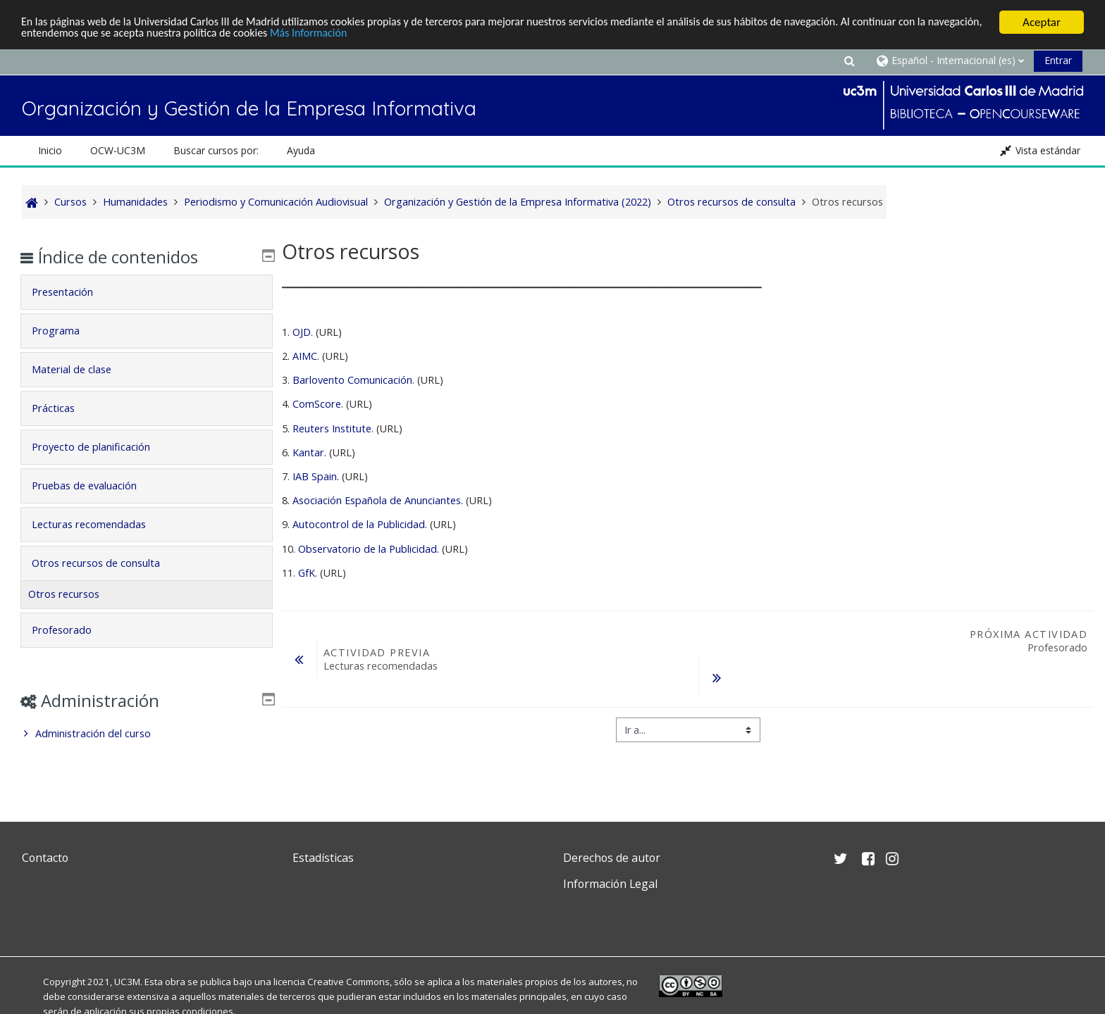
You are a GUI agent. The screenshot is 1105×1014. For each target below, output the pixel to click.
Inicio (50, 150)
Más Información (388, 34)
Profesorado (71, 630)
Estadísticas (323, 857)
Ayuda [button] (301, 150)
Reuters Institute (331, 428)
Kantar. (310, 452)
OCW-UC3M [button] (117, 150)
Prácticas (63, 408)
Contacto (45, 857)
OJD (301, 332)
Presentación (72, 292)
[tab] (146, 292)
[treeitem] (146, 734)
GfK (306, 573)
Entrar (1058, 60)
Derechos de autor (611, 857)
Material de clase (81, 369)
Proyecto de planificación (101, 446)
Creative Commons (348, 981)
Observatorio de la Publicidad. (370, 549)
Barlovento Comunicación (352, 380)
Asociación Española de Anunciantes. (378, 500)
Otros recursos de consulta (106, 563)
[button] (849, 60)
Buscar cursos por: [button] (216, 150)
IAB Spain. (316, 476)
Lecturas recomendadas (99, 524)
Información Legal (610, 883)
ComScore (316, 404)
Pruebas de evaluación (94, 485)
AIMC (304, 356)
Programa (65, 330)
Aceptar (1042, 22)
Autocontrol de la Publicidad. (361, 524)
